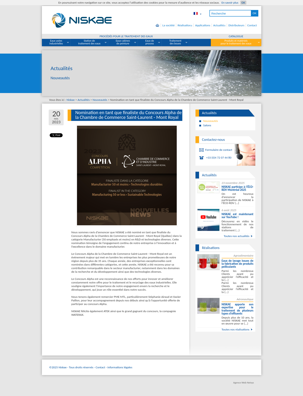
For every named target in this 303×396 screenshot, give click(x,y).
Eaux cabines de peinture (123, 42)
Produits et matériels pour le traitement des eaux (236, 42)
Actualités (219, 25)
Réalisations (185, 25)
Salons (207, 125)
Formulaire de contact (218, 150)
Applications (202, 25)
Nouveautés (100, 100)
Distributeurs (236, 25)
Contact (252, 25)
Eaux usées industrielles (56, 42)
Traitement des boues (175, 42)
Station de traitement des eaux (89, 42)
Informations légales (120, 367)
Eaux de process (149, 42)
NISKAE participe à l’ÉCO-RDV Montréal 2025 (238, 188)
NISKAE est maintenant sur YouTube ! (238, 215)
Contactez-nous (213, 139)
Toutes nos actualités (237, 236)
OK (243, 2)
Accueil (158, 25)
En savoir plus (229, 2)
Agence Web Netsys (243, 382)
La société (168, 25)
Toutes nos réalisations (236, 329)
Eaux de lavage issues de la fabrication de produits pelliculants (238, 264)
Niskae (71, 100)
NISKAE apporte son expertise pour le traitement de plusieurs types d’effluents (238, 309)
